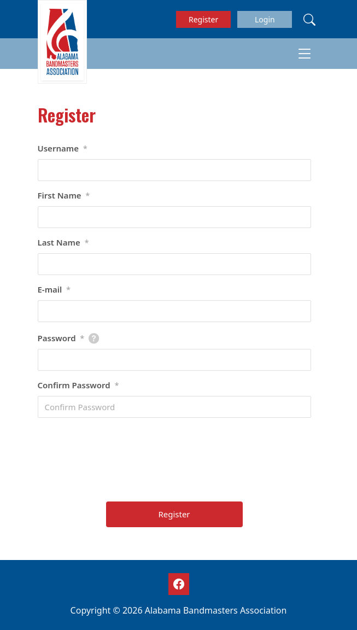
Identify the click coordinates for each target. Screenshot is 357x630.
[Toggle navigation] (304, 54)
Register (203, 19)
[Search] (309, 19)
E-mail (54, 290)
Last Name (63, 243)
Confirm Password (78, 386)
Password (61, 338)
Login (265, 19)
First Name (64, 196)
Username (62, 149)
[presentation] (175, 463)
